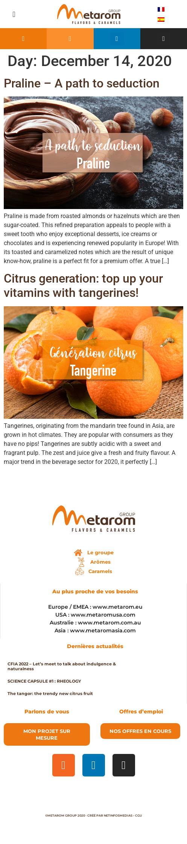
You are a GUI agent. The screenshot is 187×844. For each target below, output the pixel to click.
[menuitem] (161, 9)
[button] (14, 14)
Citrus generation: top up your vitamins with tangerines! (83, 285)
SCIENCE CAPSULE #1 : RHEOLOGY (44, 681)
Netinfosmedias (118, 815)
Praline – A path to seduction (82, 83)
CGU (138, 815)
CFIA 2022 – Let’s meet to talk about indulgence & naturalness (62, 666)
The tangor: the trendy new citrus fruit (50, 693)
